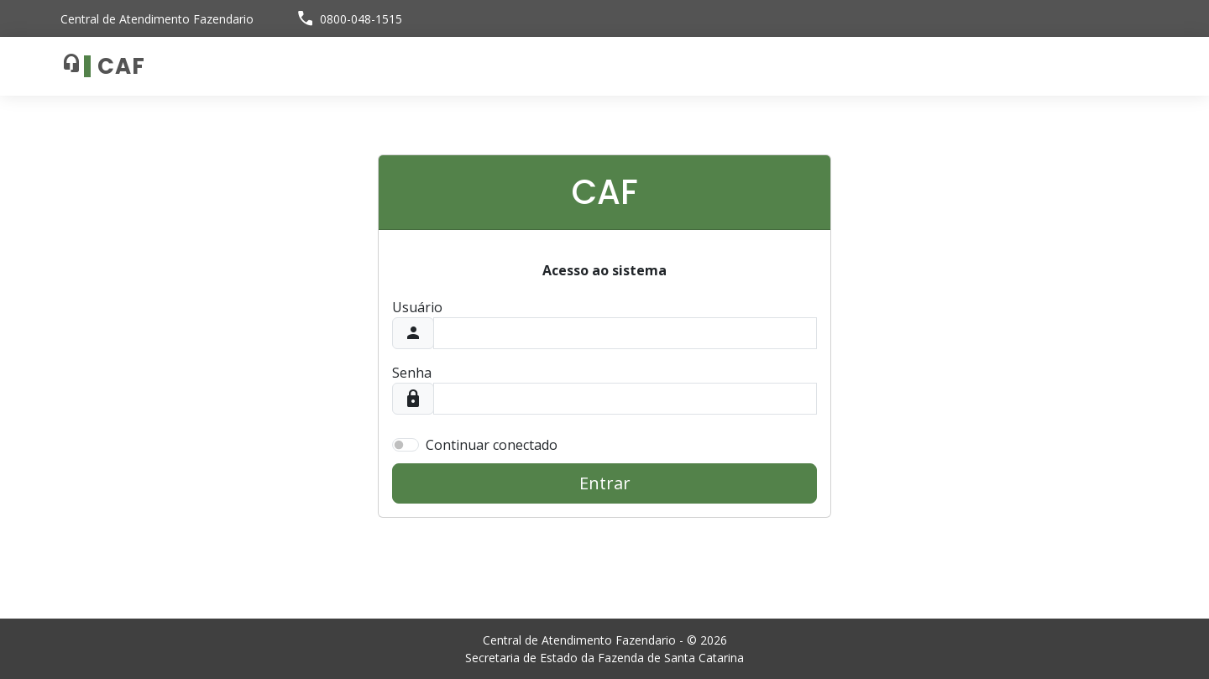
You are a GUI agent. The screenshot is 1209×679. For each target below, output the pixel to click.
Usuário (417, 307)
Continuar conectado (491, 445)
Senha (412, 372)
